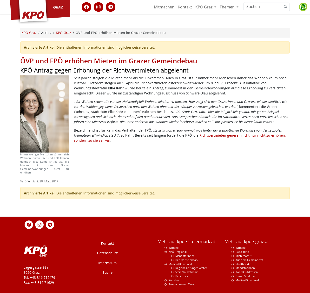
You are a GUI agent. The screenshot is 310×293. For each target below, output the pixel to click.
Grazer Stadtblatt (246, 276)
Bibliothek (181, 276)
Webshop (174, 280)
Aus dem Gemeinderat (249, 260)
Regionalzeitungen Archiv (191, 268)
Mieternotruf (243, 256)
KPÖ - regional (178, 251)
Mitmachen (164, 7)
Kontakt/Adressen (247, 272)
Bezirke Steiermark (186, 260)
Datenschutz (107, 253)
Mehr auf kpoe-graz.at (246, 241)
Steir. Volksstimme (186, 272)
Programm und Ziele (181, 284)
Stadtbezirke (243, 264)
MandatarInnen (245, 268)
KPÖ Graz (204, 7)
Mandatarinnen (185, 256)
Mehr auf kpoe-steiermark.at (186, 241)
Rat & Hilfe (242, 251)
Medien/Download (180, 264)
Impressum (107, 262)
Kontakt (185, 7)
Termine (173, 247)
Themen (228, 7)
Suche (107, 272)
